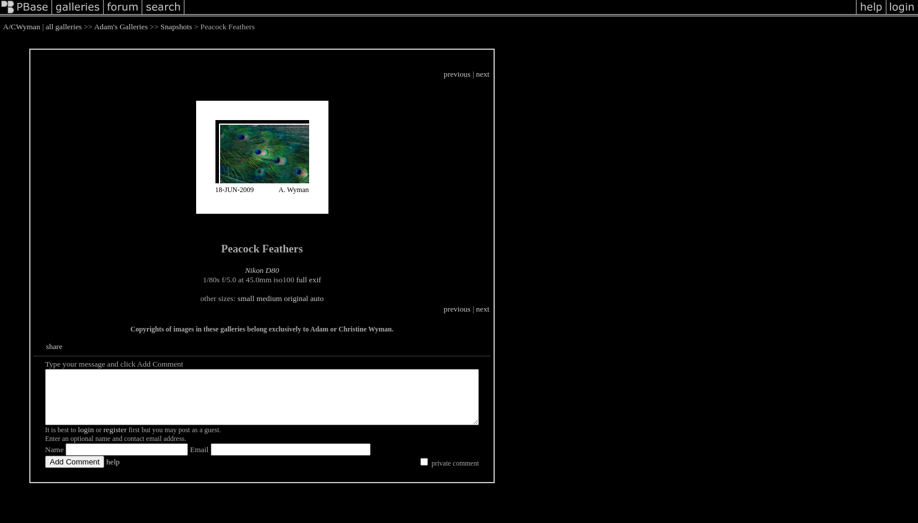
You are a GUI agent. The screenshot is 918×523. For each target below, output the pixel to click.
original (322, 298)
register (114, 440)
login (86, 440)
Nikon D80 (288, 270)
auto (343, 298)
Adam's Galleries (121, 26)
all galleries (64, 26)
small (272, 298)
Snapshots (176, 26)
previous (509, 74)
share (55, 346)
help (113, 472)
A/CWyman (21, 26)
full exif (335, 279)
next (535, 74)
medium (296, 298)
